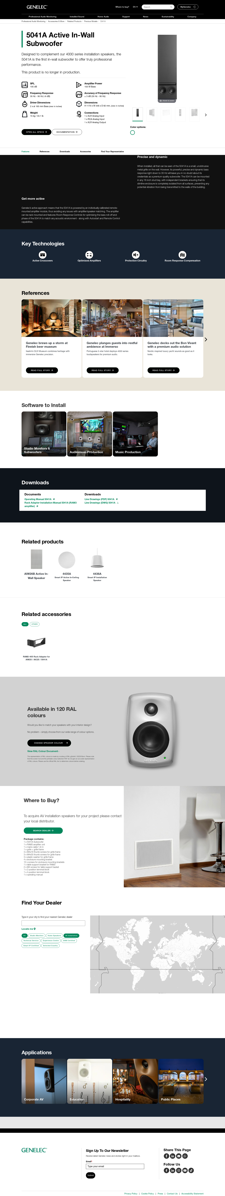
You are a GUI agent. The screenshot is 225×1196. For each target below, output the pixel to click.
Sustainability (168, 16)
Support (126, 16)
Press (160, 1193)
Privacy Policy (130, 1193)
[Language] (135, 6)
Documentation (67, 132)
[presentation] (206, 114)
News (145, 16)
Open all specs (36, 132)
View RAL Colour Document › (43, 751)
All (25, 624)
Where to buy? (122, 7)
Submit (90, 1175)
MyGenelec (185, 7)
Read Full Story (42, 370)
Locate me (29, 928)
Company (191, 16)
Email (89, 1161)
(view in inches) (55, 106)
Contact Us (172, 1193)
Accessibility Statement (192, 1193)
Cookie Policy (147, 1193)
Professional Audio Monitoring (42, 16)
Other (35, 624)
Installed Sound (77, 16)
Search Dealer (43, 831)
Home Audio (103, 16)
